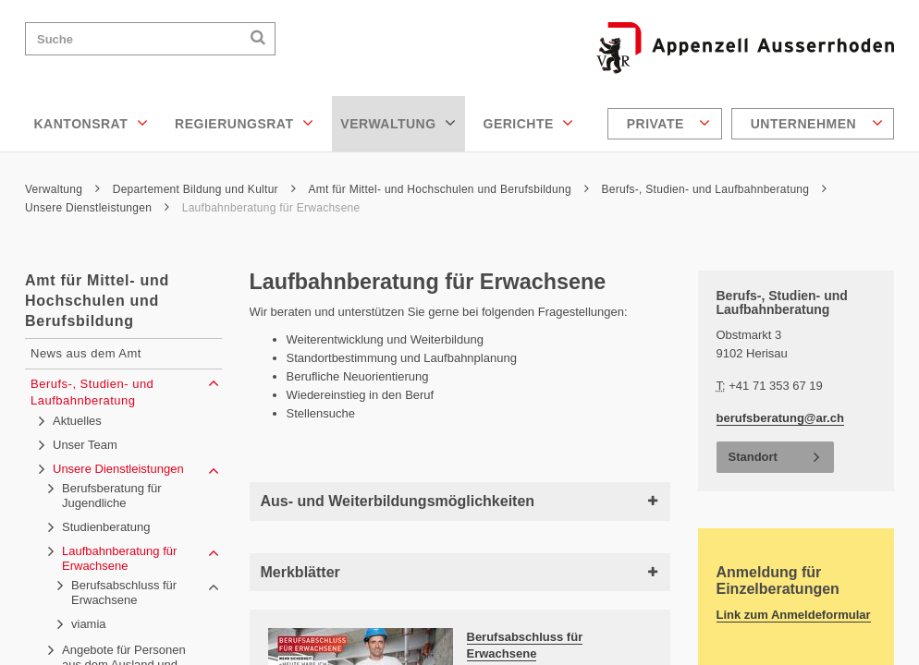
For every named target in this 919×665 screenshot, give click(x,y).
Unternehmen (817, 123)
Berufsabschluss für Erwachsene (525, 645)
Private (669, 123)
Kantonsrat (91, 123)
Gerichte (529, 123)
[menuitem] (667, 123)
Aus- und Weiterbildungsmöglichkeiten (460, 501)
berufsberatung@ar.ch (780, 418)
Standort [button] (753, 457)
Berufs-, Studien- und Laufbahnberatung (714, 189)
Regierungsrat (244, 123)
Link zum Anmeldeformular (794, 615)
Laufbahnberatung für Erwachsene (271, 207)
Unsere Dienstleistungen (97, 207)
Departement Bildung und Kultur (204, 189)
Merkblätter (460, 572)
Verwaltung (398, 123)
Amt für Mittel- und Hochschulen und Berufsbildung (448, 189)
